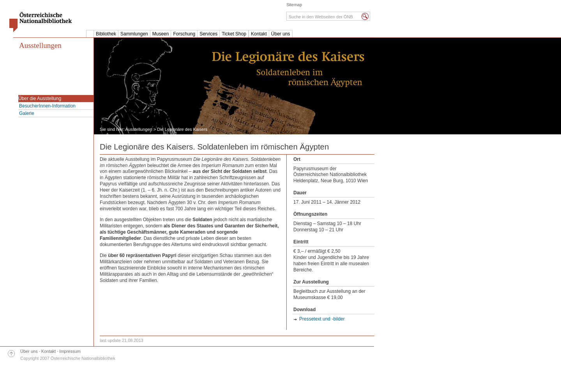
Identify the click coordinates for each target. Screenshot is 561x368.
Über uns (280, 34)
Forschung (184, 34)
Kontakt (259, 34)
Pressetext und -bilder (322, 319)
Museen (160, 34)
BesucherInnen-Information (47, 106)
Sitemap (294, 4)
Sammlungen (134, 34)
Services (208, 34)
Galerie (26, 113)
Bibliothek (106, 34)
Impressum (69, 351)
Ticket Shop (234, 34)
